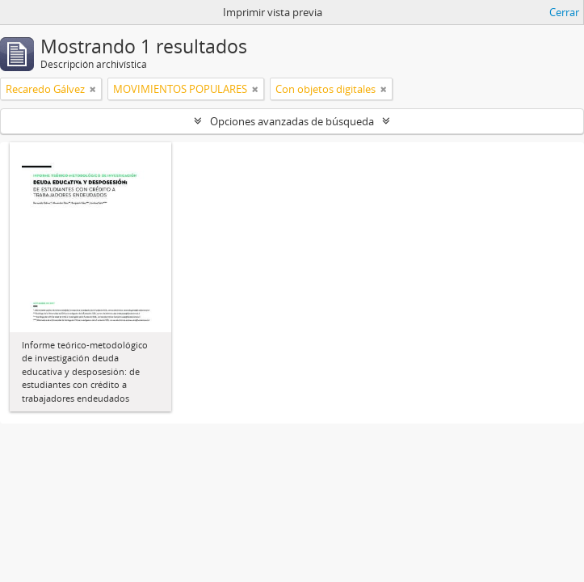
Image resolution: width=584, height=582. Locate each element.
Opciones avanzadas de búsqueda (292, 121)
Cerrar (564, 12)
